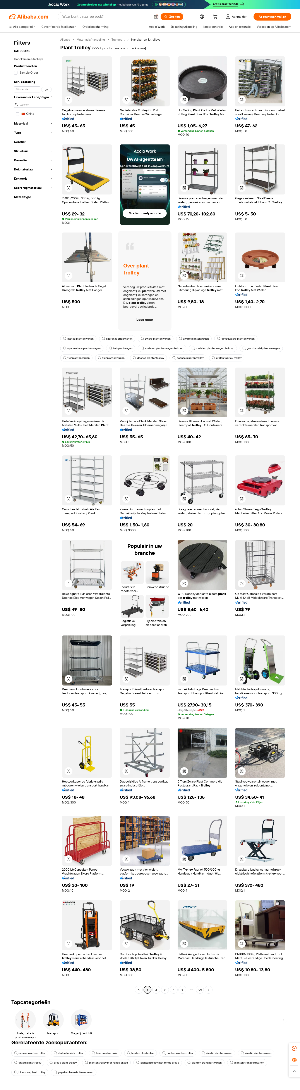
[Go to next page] (209, 990)
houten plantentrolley (177, 1053)
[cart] (216, 17)
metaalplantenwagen (78, 338)
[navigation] (33, 515)
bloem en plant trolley (29, 1072)
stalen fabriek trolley (227, 358)
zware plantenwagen (156, 338)
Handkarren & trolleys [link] (145, 39)
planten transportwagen (204, 1062)
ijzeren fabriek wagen (117, 338)
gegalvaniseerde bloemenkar (74, 1072)
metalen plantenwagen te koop (162, 348)
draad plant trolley (27, 1062)
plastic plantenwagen (217, 1053)
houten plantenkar (105, 1053)
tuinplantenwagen (76, 358)
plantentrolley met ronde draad (106, 1062)
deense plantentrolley (148, 358)
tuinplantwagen (120, 348)
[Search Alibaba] (106, 16)
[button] (156, 16)
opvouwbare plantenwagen (236, 338)
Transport (118, 39)
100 (199, 989)
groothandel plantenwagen (261, 348)
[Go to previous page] (139, 990)
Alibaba (65, 39)
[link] (294, 1048)
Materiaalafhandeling (91, 39)
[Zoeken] (172, 16)
